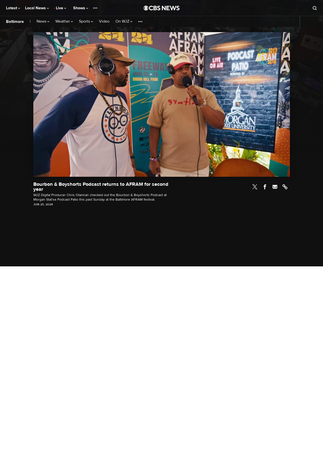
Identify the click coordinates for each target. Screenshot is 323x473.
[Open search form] (314, 8)
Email (274, 186)
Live (61, 8)
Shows (80, 8)
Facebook (264, 186)
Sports (86, 21)
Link (284, 186)
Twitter (254, 186)
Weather (64, 21)
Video (104, 21)
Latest (13, 8)
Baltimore (15, 21)
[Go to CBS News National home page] (162, 8)
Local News (37, 8)
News (43, 21)
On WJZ (124, 21)
